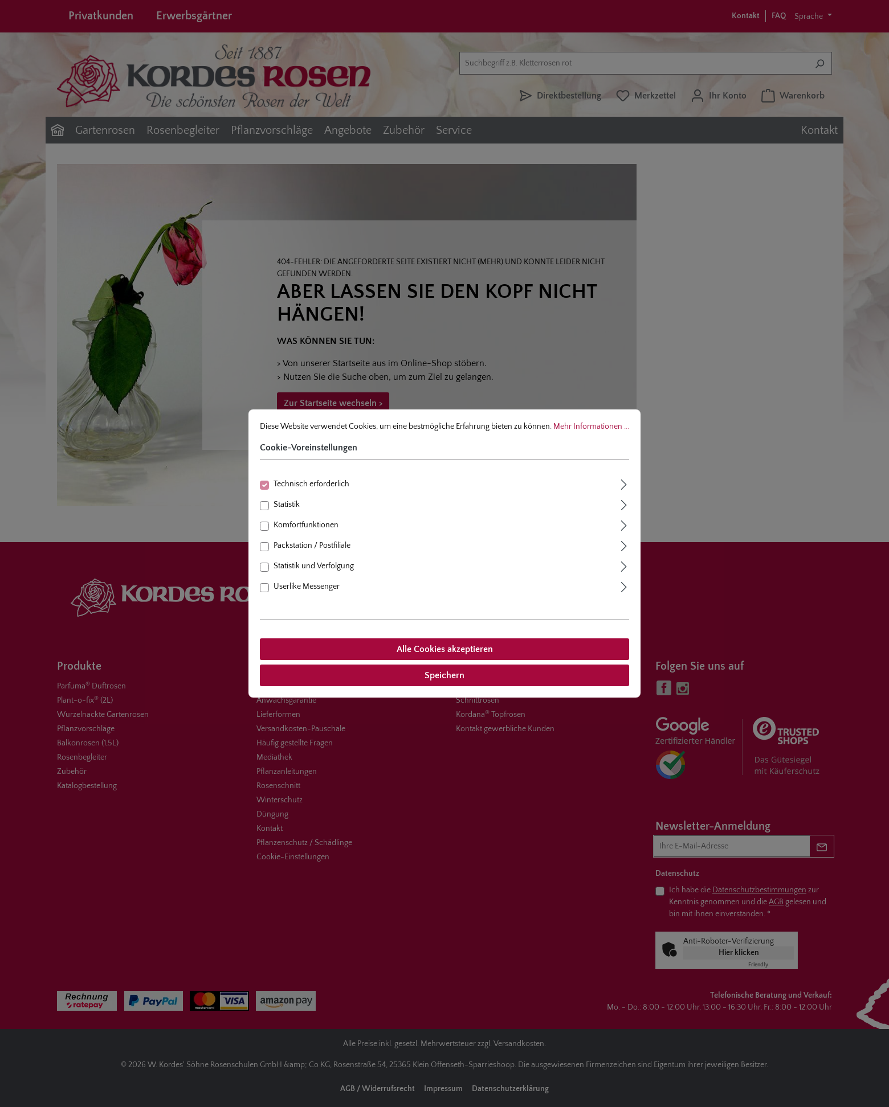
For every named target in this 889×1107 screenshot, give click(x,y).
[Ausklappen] (624, 483)
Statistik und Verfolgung (314, 566)
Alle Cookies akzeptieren (445, 649)
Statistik (287, 504)
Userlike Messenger (307, 586)
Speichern (444, 675)
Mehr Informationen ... (591, 426)
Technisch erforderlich (311, 484)
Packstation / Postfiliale (312, 545)
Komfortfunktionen (306, 525)
